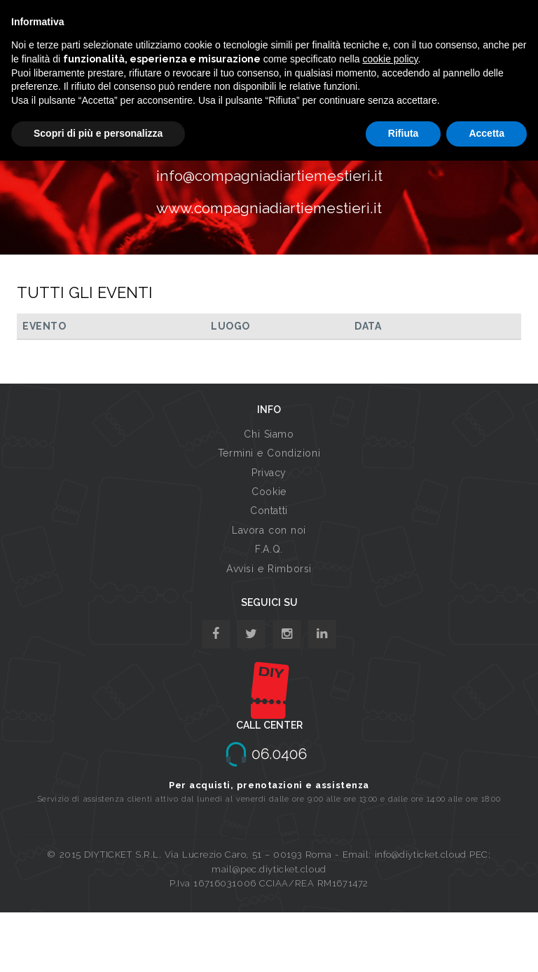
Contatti (268, 510)
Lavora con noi (269, 530)
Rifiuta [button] (403, 133)
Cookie (268, 491)
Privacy (269, 472)
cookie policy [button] (390, 59)
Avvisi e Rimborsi (269, 568)
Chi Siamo (269, 434)
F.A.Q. (268, 549)
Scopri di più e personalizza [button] (98, 133)
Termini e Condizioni (269, 453)
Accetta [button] (486, 133)
